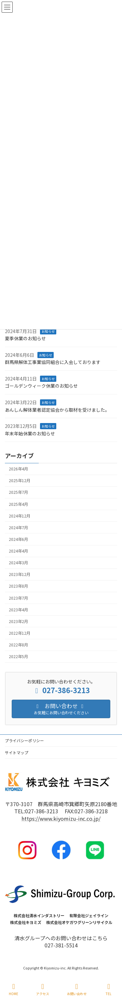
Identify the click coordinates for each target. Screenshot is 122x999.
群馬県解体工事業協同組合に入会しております (53, 362)
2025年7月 (18, 492)
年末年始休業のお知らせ (30, 433)
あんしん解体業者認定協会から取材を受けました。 (57, 409)
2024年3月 (18, 563)
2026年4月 (18, 469)
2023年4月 (18, 610)
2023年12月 (19, 574)
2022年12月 (19, 633)
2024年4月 (18, 551)
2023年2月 (18, 621)
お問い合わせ (77, 989)
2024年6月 (18, 539)
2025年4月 (18, 504)
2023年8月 (18, 586)
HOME (13, 989)
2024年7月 (18, 528)
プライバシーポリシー (24, 740)
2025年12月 (19, 480)
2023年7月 (18, 598)
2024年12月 (19, 516)
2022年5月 (18, 656)
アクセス (42, 989)
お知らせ (48, 331)
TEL (108, 989)
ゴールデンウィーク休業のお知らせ (41, 385)
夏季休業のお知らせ (25, 338)
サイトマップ (16, 752)
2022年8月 (18, 645)
